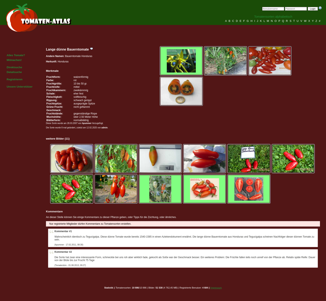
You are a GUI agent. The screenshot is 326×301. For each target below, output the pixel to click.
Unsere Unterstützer (19, 86)
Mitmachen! (14, 60)
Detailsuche (14, 72)
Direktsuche (14, 67)
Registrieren (14, 79)
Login (313, 8)
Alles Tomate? (16, 55)
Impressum (216, 287)
